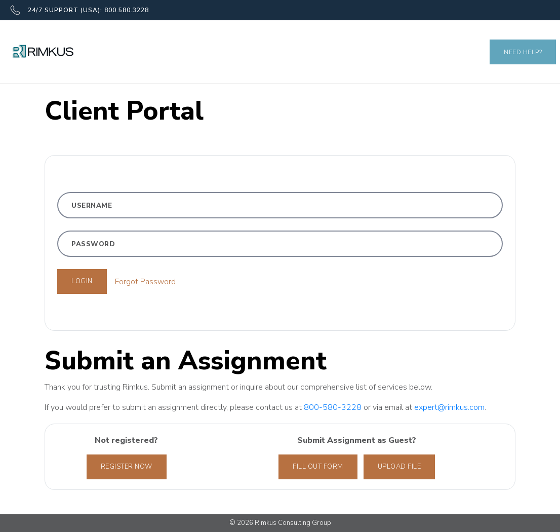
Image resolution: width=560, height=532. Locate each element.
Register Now (126, 466)
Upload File (399, 466)
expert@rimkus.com (449, 407)
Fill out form (318, 466)
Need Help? (523, 52)
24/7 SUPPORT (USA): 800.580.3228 (79, 10)
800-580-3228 (334, 407)
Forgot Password (145, 281)
